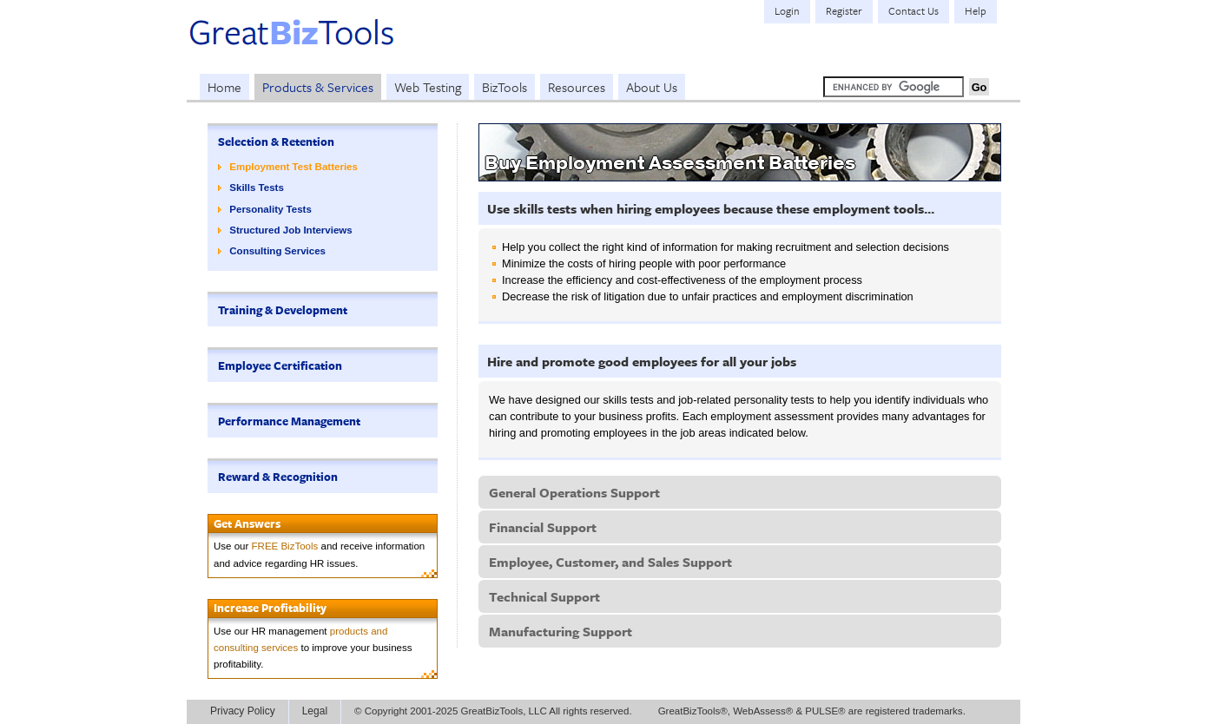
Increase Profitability (270, 607)
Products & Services (317, 86)
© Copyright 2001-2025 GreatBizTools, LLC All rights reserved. (493, 711)
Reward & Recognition (278, 476)
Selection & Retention (276, 141)
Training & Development (282, 310)
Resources (576, 86)
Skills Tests (256, 187)
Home (224, 86)
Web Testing (427, 86)
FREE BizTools (285, 546)
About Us (651, 86)
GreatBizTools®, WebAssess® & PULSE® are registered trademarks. (812, 711)
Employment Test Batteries (293, 166)
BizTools (504, 86)
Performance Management (289, 421)
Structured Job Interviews (290, 230)
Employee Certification (280, 365)
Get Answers (247, 523)
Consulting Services (277, 251)
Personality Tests (270, 209)
